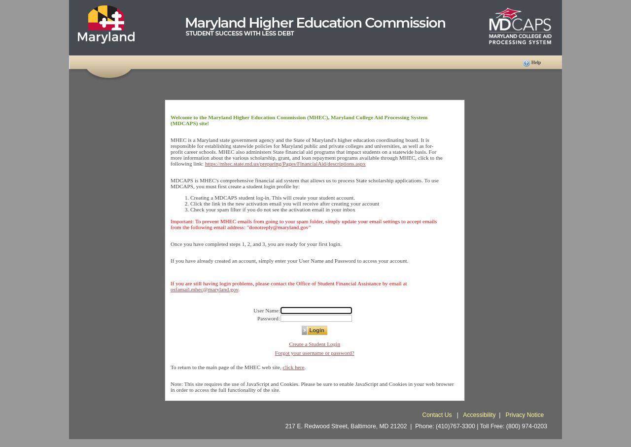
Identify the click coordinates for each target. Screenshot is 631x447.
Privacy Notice (525, 415)
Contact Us (438, 415)
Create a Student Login (314, 344)
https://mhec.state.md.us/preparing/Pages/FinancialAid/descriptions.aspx (285, 164)
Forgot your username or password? (314, 353)
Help (536, 62)
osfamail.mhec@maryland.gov (204, 289)
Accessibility (479, 415)
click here (294, 367)
